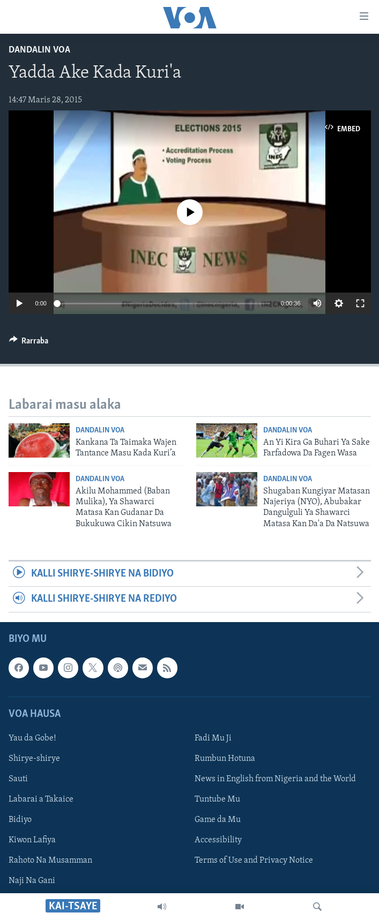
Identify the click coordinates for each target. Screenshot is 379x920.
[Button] (29, 343)
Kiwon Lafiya (32, 840)
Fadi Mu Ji (213, 738)
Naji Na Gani (32, 881)
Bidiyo (20, 820)
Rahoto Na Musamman (50, 860)
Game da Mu (218, 820)
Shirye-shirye (34, 758)
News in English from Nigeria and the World (275, 779)
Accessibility (218, 840)
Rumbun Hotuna (225, 758)
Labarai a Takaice (41, 799)
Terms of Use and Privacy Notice (254, 860)
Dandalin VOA (39, 50)
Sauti (18, 779)
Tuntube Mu (217, 799)
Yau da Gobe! (32, 738)
